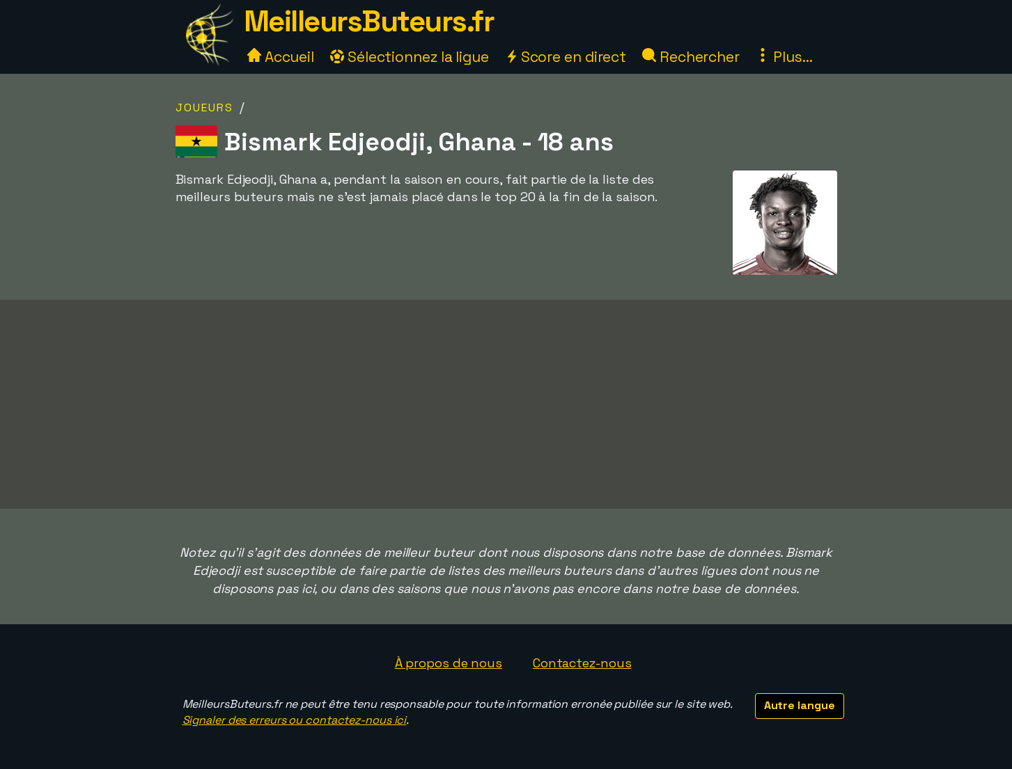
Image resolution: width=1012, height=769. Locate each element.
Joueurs (204, 107)
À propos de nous (448, 663)
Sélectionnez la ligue (409, 56)
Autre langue (799, 705)
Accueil (280, 56)
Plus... (784, 56)
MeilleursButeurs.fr (369, 21)
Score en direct (565, 56)
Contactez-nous (582, 663)
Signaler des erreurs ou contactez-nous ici (294, 720)
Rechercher (691, 56)
